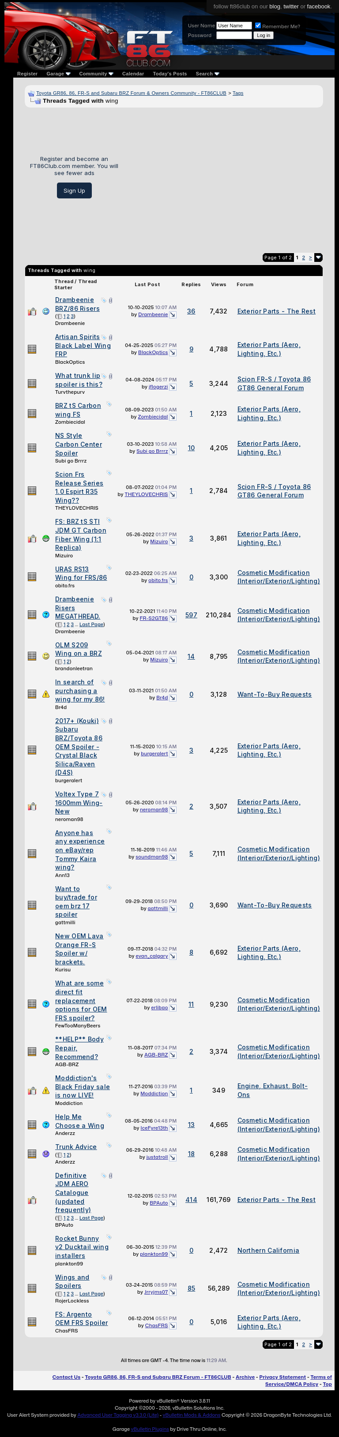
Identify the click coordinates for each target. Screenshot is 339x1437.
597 (191, 615)
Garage (58, 73)
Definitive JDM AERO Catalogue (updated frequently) (73, 1192)
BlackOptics (70, 362)
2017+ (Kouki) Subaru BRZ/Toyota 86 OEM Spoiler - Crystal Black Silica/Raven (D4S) (78, 746)
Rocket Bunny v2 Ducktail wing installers (82, 1247)
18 (191, 1153)
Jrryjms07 (156, 1291)
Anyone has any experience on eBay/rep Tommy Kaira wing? (80, 850)
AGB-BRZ (67, 1064)
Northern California (268, 1250)
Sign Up (74, 190)
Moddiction (69, 1103)
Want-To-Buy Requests (274, 694)
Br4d (61, 707)
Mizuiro (64, 555)
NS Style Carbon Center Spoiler (78, 444)
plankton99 (69, 1263)
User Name (201, 25)
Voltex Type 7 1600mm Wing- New (79, 802)
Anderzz (65, 1133)
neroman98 (69, 819)
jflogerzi (158, 386)
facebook (319, 6)
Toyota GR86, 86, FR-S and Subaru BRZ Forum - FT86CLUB (158, 1377)
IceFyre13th (154, 1127)
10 (191, 448)
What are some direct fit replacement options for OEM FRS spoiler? (81, 1000)
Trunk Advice (76, 1146)
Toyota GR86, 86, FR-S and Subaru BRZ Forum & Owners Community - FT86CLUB (131, 93)
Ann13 (62, 875)
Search (207, 73)
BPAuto (64, 1224)
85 (192, 1288)
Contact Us (66, 1377)
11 (191, 1004)
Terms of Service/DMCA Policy (298, 1381)
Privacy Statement (283, 1377)
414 (191, 1199)
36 (191, 311)
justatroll (157, 1157)
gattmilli (65, 922)
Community (96, 73)
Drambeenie (70, 323)
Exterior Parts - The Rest (276, 311)
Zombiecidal (70, 422)
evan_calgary (152, 955)
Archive (245, 1377)
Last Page (91, 624)
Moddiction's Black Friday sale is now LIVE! (82, 1086)
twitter (291, 6)
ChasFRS (66, 1330)
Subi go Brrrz (71, 460)
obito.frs (65, 585)
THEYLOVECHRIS (76, 507)
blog (274, 6)
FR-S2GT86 (154, 618)
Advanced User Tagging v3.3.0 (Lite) (117, 1414)
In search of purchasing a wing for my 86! (80, 690)
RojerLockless (72, 1300)
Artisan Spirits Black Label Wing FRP (83, 345)
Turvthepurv (70, 392)
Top (327, 1384)
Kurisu (63, 969)
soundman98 (152, 856)
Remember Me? (277, 26)
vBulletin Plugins (150, 1429)
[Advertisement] (224, 177)
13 (191, 1124)
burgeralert (68, 780)
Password (199, 35)
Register (27, 73)
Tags (238, 93)
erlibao (159, 1007)
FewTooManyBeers (77, 1025)
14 (191, 656)
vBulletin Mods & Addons (192, 1414)
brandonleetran (74, 668)
